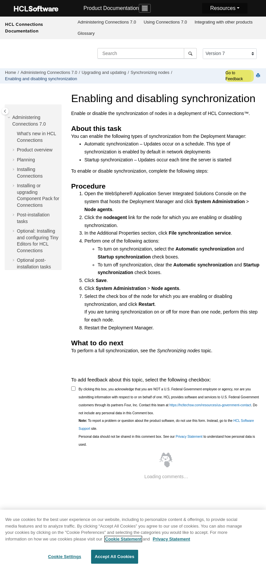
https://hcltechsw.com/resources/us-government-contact (210, 405)
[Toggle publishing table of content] (5, 111)
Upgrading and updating (103, 72)
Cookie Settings (64, 558)
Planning (26, 159)
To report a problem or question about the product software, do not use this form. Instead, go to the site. (166, 424)
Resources (222, 8)
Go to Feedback (234, 76)
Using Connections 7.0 (165, 22)
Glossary (86, 33)
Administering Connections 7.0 (107, 22)
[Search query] (147, 53)
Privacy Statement (189, 436)
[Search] (190, 53)
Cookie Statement (123, 540)
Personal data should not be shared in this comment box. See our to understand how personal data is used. (167, 440)
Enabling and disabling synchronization (41, 79)
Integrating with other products (224, 22)
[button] (9, 117)
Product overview (34, 149)
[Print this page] (258, 76)
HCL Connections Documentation (24, 27)
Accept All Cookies (114, 558)
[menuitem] (107, 22)
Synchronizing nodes (150, 72)
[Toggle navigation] (145, 8)
